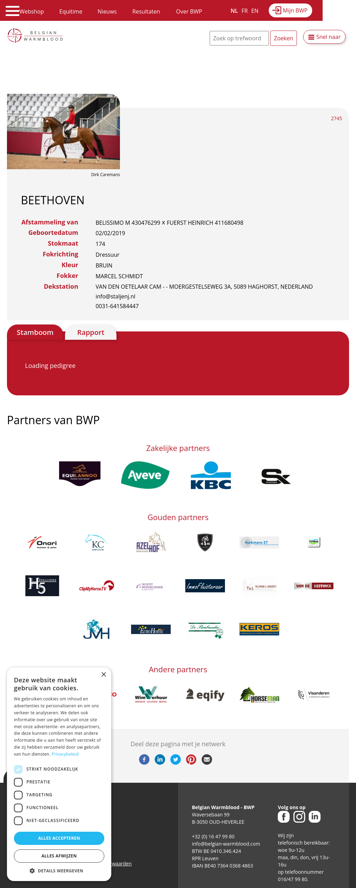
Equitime (70, 11)
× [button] (103, 674)
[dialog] (59, 774)
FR (245, 11)
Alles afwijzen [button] (59, 856)
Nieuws (107, 11)
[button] (59, 870)
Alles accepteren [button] (59, 838)
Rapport (90, 332)
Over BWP (189, 11)
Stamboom (35, 332)
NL (234, 11)
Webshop (31, 11)
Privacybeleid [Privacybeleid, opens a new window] (65, 754)
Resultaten (146, 11)
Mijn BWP (295, 10)
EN (255, 11)
